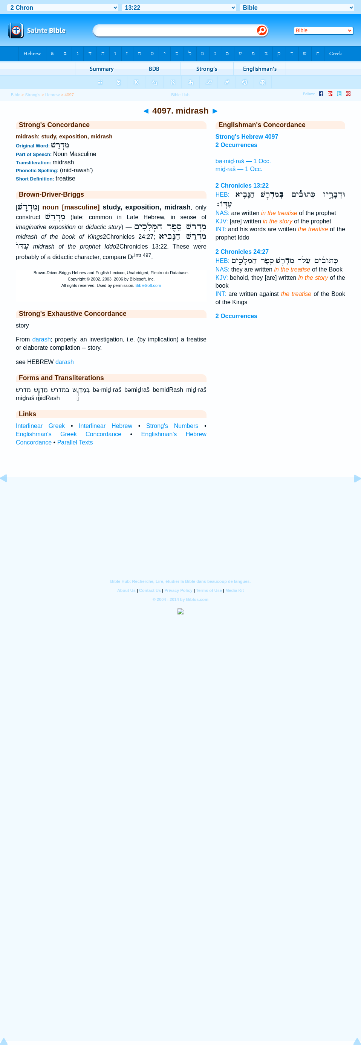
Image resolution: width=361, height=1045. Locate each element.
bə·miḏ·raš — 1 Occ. (243, 161)
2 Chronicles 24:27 (242, 252)
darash (41, 339)
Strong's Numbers (172, 426)
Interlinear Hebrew (105, 426)
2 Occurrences (236, 316)
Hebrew (52, 95)
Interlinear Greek (40, 426)
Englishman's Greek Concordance (68, 434)
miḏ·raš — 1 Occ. (239, 169)
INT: (221, 229)
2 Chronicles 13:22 (242, 185)
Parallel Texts (75, 442)
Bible (15, 95)
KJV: (222, 221)
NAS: (222, 213)
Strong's (32, 95)
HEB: (222, 194)
